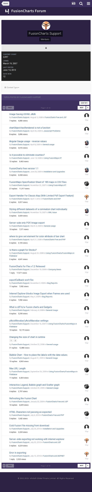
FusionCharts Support (20, 117)
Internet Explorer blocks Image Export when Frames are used (39, 293)
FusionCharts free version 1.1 (23, 168)
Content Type (12, 87)
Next (82, 107)
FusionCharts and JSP (52, 442)
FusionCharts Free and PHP (54, 239)
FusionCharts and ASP (52, 199)
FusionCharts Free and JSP (55, 117)
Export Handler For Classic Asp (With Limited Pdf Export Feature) (41, 195)
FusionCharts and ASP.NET (53, 456)
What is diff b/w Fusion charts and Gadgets (30, 307)
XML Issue (52, 212)
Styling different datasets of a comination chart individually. (38, 209)
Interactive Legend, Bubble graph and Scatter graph (34, 385)
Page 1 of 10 (46, 108)
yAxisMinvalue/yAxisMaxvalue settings (28, 320)
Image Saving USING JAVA (22, 114)
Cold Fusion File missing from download (29, 425)
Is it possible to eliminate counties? (27, 155)
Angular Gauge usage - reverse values (28, 141)
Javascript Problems (52, 131)
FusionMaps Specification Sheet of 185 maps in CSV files (37, 182)
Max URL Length (17, 368)
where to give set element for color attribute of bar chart (36, 236)
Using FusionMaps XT (53, 158)
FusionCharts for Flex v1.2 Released (27, 266)
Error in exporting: (18, 452)
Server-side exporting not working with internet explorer (36, 439)
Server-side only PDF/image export (27, 222)
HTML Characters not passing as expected (30, 412)
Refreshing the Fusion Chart (23, 398)
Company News (54, 269)
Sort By (84, 103)
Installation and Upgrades (54, 172)
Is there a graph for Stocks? (23, 250)
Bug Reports (52, 283)
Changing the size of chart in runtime (27, 337)
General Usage (52, 310)
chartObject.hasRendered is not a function (29, 127)
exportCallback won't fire (21, 280)
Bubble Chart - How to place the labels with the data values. (38, 355)
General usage (48, 144)
